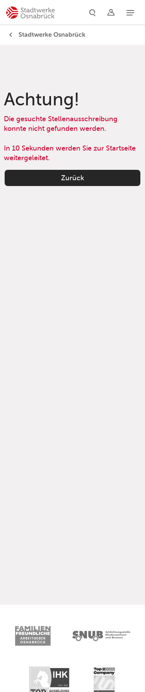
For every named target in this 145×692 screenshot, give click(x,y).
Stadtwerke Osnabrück (45, 34)
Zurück (72, 178)
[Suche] (92, 12)
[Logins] (111, 12)
